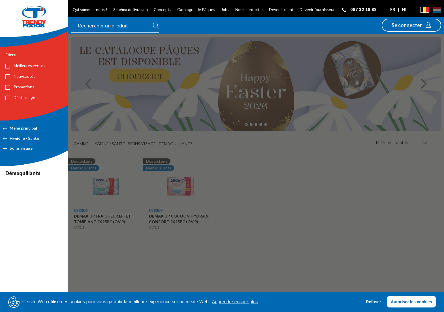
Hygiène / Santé (21, 138)
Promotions (19, 86)
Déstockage (20, 97)
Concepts (162, 9)
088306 (80, 210)
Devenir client (281, 9)
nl (404, 9)
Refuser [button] (373, 302)
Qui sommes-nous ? (89, 9)
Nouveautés (20, 76)
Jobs (225, 9)
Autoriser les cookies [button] (411, 302)
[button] (411, 25)
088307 (156, 210)
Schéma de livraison (130, 9)
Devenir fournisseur (317, 9)
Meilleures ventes (25, 65)
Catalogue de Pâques (196, 9)
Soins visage (18, 148)
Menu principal (20, 128)
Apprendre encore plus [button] (235, 301)
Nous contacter (249, 9)
